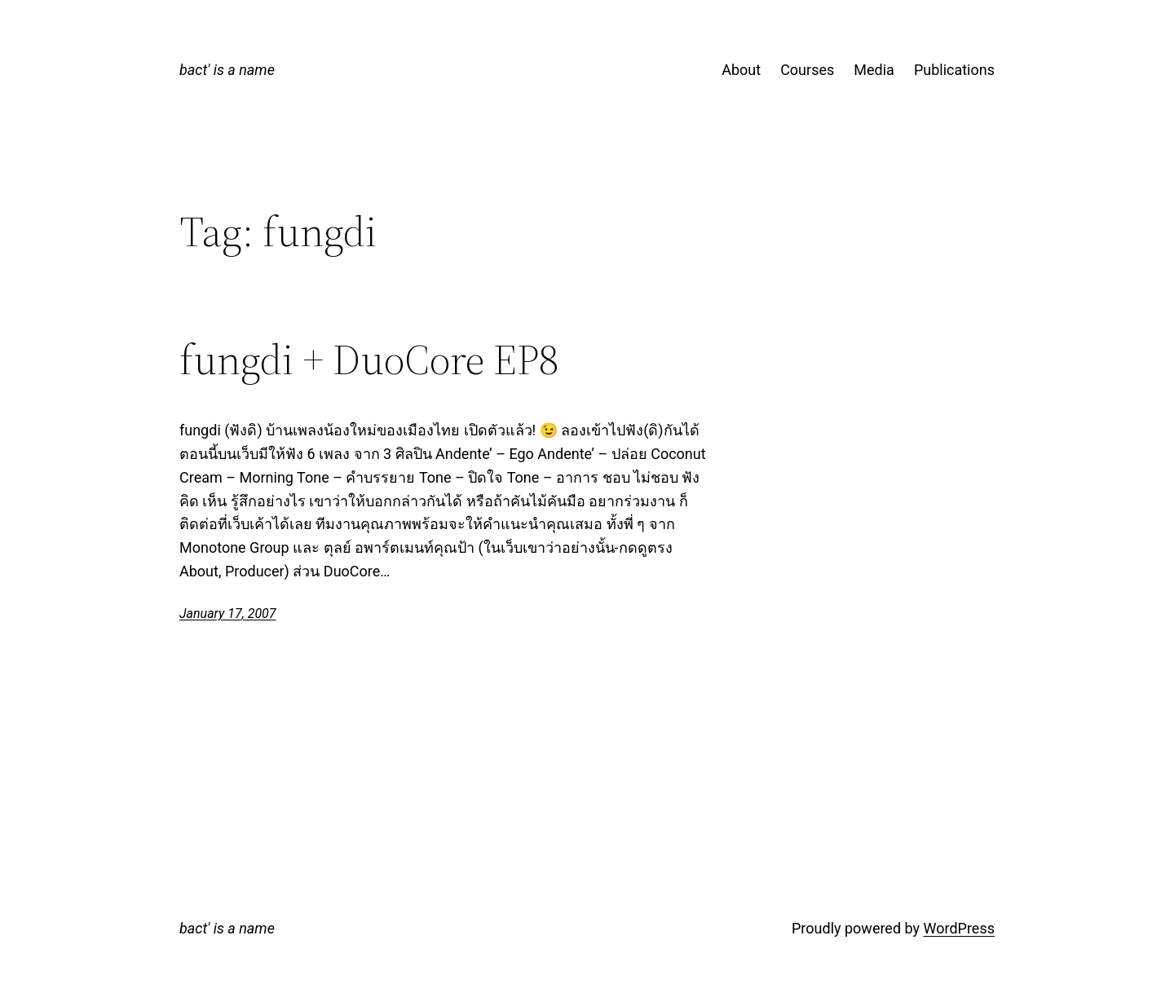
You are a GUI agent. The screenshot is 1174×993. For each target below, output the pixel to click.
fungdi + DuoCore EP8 (368, 359)
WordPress (959, 928)
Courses (807, 69)
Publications (954, 69)
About (741, 69)
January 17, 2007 (227, 613)
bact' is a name (227, 69)
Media (874, 69)
